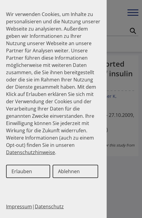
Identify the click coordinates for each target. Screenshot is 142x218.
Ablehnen (69, 171)
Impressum (19, 206)
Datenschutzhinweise (30, 152)
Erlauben (21, 171)
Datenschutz (49, 206)
